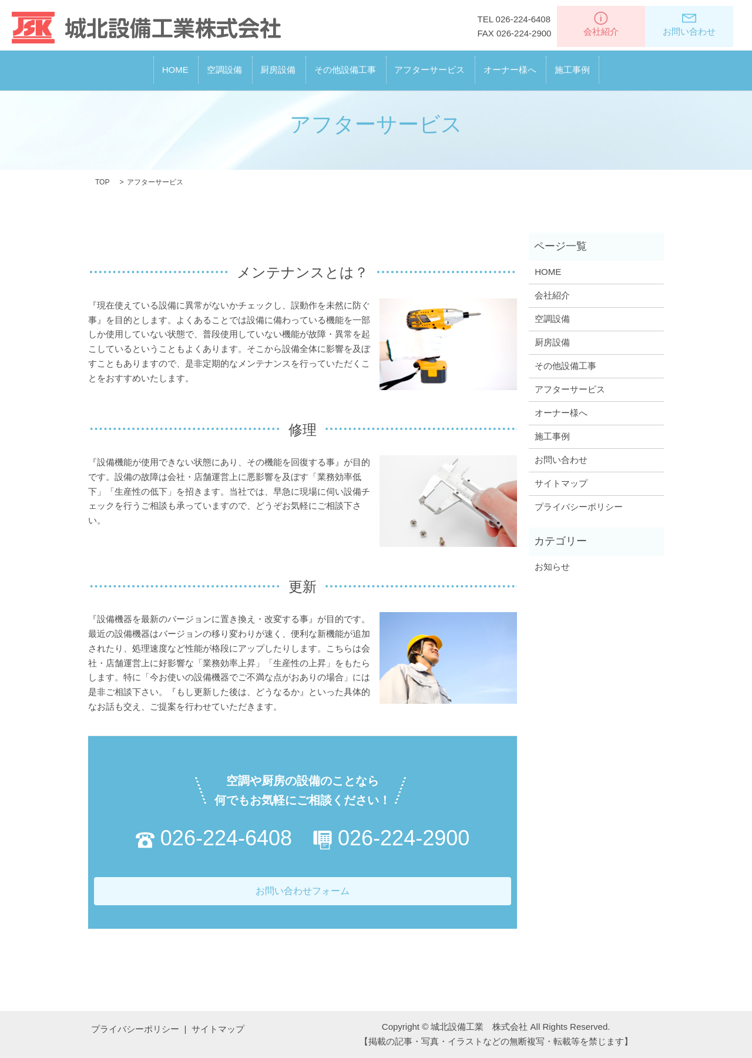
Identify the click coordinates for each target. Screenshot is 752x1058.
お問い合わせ (689, 24)
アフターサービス (450, 65)
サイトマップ (561, 483)
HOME (114, 65)
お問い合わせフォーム (303, 891)
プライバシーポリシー (579, 507)
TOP (102, 182)
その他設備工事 (345, 65)
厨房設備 (258, 65)
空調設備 (184, 65)
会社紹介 (601, 24)
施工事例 (633, 65)
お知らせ (552, 567)
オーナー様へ (550, 65)
